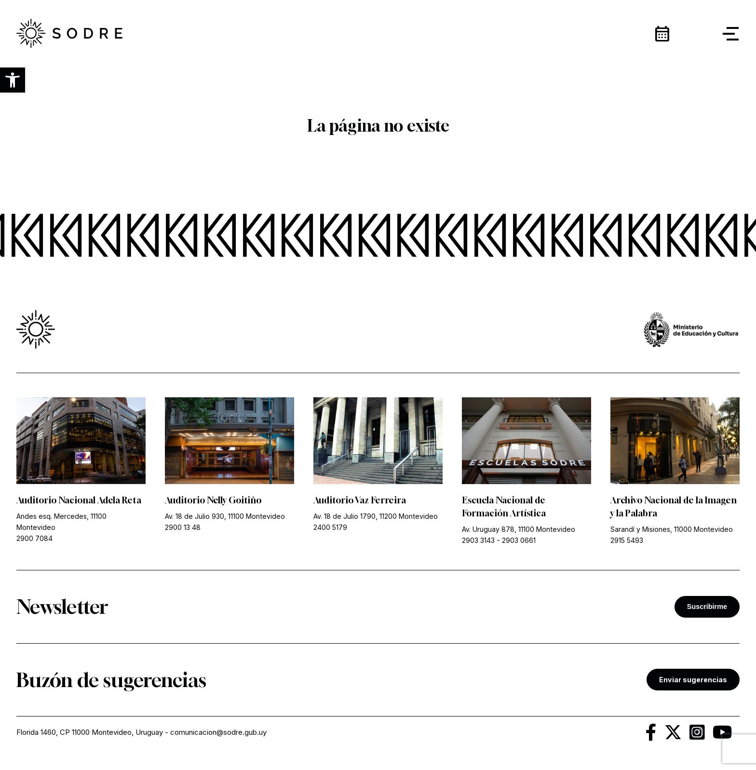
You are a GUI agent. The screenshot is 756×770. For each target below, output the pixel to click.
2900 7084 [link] (34, 538)
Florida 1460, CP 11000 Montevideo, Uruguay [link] (89, 732)
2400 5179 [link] (330, 527)
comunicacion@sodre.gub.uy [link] (218, 732)
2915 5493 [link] (626, 540)
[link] (69, 33)
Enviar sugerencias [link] (693, 679)
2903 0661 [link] (519, 540)
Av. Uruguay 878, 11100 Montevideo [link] (518, 529)
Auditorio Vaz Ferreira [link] (359, 500)
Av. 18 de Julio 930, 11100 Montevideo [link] (225, 516)
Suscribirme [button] (707, 606)
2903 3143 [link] (478, 540)
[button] (12, 80)
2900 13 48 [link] (183, 527)
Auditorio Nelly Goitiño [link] (213, 500)
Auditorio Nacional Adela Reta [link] (78, 500)
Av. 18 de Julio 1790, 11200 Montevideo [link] (375, 516)
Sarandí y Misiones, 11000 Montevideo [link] (671, 529)
